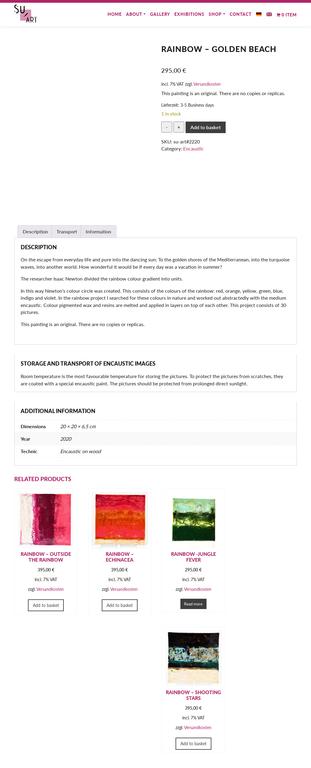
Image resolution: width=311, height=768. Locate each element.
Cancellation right (182, 739)
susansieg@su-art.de (40, 746)
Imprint (172, 724)
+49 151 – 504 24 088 (43, 738)
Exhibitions (189, 14)
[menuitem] (259, 12)
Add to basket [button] (45, 604)
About (134, 14)
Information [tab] (98, 231)
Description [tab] (35, 231)
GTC (169, 716)
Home (115, 14)
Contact (240, 14)
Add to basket (205, 127)
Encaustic (193, 148)
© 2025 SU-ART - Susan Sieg (155, 761)
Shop (215, 14)
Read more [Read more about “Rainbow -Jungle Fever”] (191, 603)
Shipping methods (109, 739)
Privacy (172, 731)
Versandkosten (207, 84)
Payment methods (110, 731)
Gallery (160, 14)
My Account (104, 724)
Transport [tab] (66, 231)
